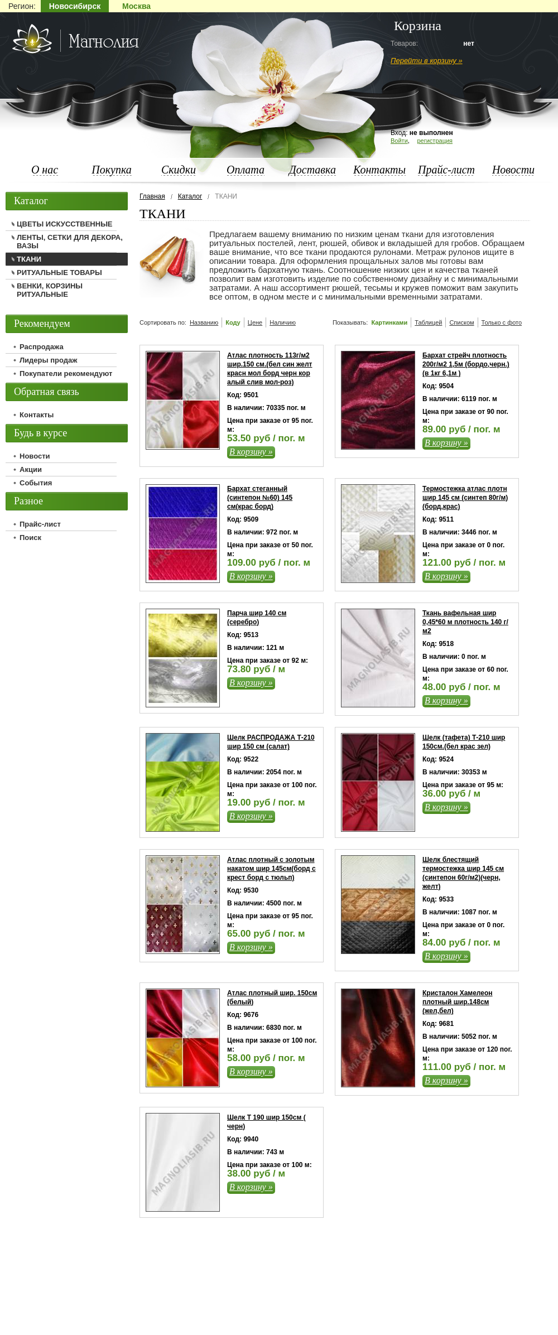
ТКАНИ (29, 259)
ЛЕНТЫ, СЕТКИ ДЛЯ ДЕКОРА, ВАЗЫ (70, 241)
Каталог (190, 196)
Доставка (312, 169)
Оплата (245, 169)
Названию (204, 322)
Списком (461, 322)
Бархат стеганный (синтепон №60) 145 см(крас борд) (259, 497)
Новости (513, 169)
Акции (31, 469)
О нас (44, 169)
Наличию (283, 322)
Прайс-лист (446, 169)
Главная (152, 196)
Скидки (178, 169)
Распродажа (42, 347)
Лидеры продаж (49, 360)
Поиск (30, 537)
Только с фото (502, 322)
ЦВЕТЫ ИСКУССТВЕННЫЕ (65, 224)
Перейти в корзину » (427, 60)
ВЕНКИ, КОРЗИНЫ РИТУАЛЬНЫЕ (50, 290)
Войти (399, 140)
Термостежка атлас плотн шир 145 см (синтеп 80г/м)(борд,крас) (465, 497)
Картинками (389, 322)
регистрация (435, 140)
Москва (136, 6)
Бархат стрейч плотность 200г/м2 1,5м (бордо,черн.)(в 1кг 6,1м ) (465, 364)
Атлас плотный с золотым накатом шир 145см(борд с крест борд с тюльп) (271, 868)
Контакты (379, 169)
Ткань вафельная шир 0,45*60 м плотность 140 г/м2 (465, 622)
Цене (255, 322)
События (36, 483)
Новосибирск (74, 6)
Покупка (112, 169)
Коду (232, 322)
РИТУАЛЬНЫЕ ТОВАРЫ (59, 272)
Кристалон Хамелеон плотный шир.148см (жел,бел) (457, 1002)
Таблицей (428, 322)
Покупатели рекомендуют (66, 373)
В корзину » (251, 451)
